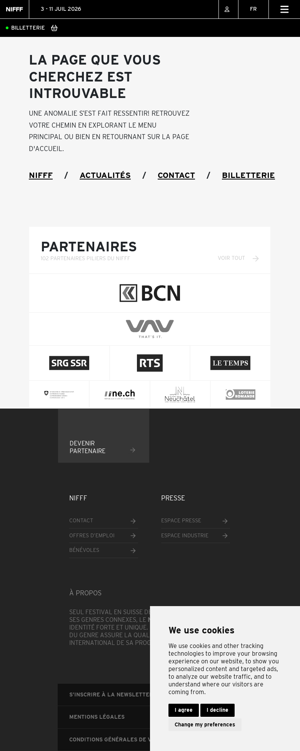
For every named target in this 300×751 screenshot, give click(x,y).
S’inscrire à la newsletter (111, 694)
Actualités (105, 175)
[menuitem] (253, 9)
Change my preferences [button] (205, 724)
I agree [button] (184, 710)
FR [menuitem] (253, 9)
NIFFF (41, 175)
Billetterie (28, 28)
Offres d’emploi (92, 535)
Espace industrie (184, 535)
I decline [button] (217, 710)
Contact (176, 175)
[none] (253, 9)
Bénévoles (84, 550)
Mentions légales (97, 717)
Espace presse (181, 520)
